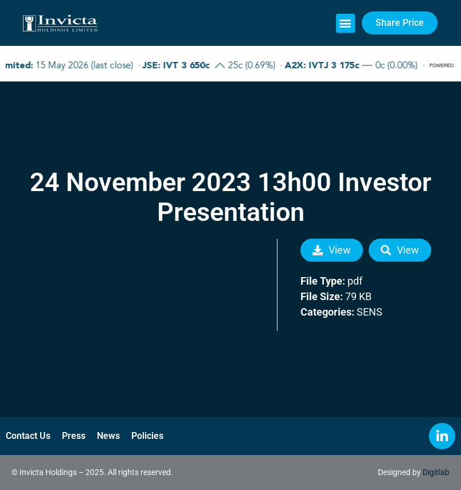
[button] (345, 23)
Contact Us (28, 435)
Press (73, 435)
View (331, 250)
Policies (147, 435)
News (108, 435)
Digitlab (436, 472)
